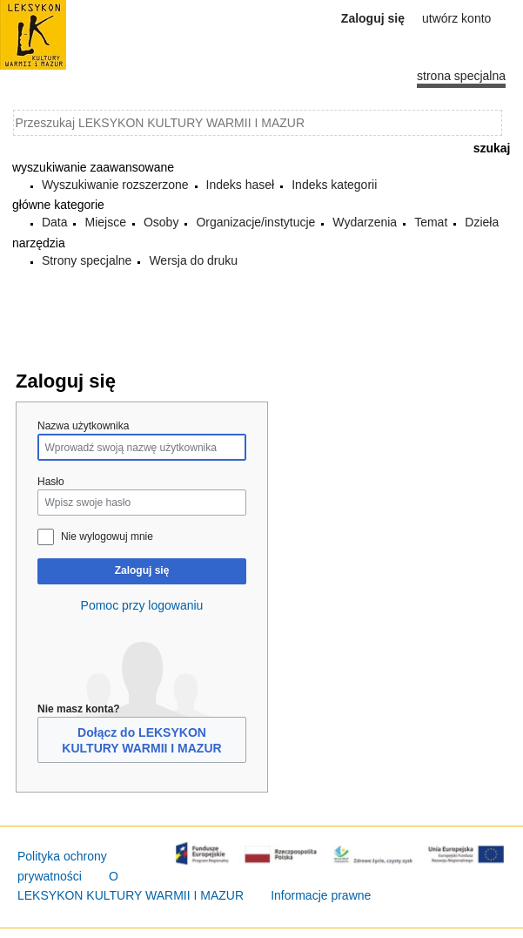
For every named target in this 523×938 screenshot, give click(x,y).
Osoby (161, 222)
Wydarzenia (364, 222)
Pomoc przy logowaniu (142, 605)
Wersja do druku (193, 260)
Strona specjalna (461, 76)
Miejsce (104, 222)
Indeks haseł (240, 185)
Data (55, 222)
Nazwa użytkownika (83, 426)
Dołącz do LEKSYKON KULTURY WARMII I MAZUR (141, 740)
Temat (430, 222)
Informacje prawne (321, 895)
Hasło (50, 482)
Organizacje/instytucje (255, 222)
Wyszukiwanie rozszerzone (115, 185)
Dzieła (482, 222)
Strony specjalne (87, 260)
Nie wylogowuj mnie (107, 536)
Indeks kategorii (334, 185)
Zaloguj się (142, 570)
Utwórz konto (456, 18)
